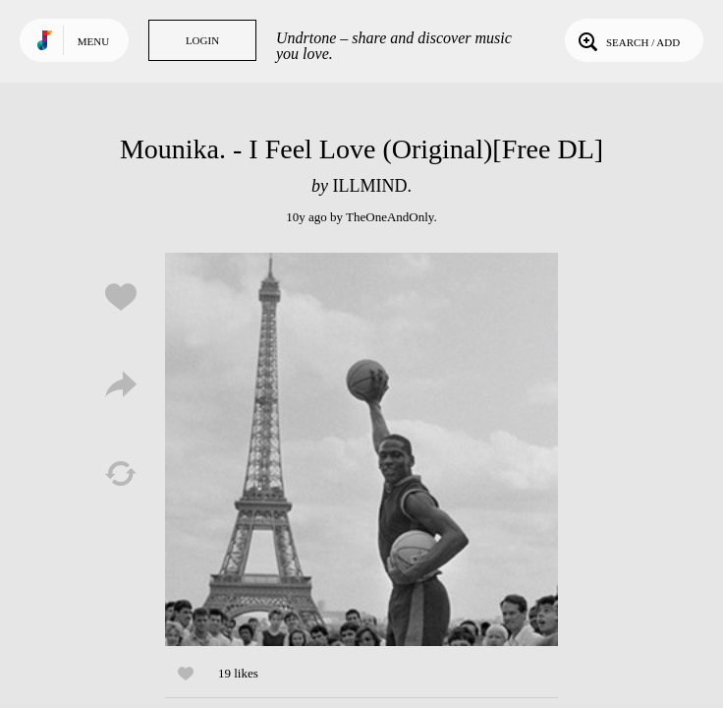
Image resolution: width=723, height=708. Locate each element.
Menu (93, 41)
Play (361, 449)
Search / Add (627, 40)
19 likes (238, 673)
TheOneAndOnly (389, 216)
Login (202, 40)
